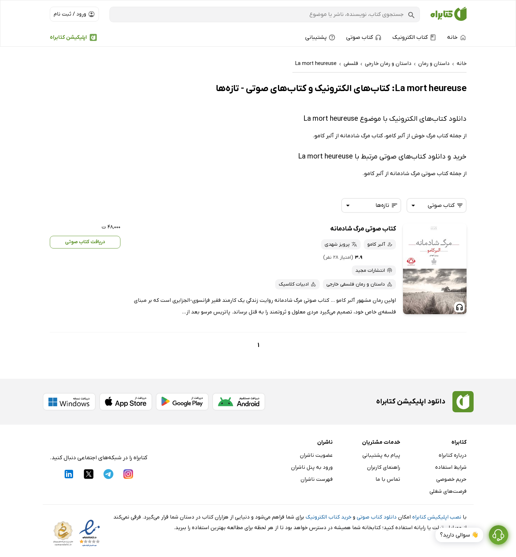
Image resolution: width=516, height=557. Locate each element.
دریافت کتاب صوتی (85, 242)
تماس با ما (387, 479)
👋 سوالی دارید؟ (459, 535)
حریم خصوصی (451, 479)
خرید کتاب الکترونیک (328, 517)
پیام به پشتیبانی (381, 455)
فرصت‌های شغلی (448, 491)
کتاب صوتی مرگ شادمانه (363, 229)
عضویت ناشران (316, 455)
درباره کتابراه (453, 455)
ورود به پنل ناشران (312, 467)
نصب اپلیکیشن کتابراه (436, 517)
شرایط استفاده (451, 467)
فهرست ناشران (317, 479)
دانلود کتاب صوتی (377, 517)
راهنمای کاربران (383, 467)
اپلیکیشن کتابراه (68, 37)
